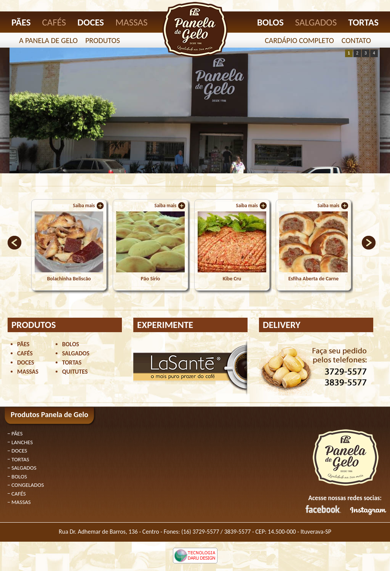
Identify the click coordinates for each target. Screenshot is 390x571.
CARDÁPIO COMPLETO (299, 40)
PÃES (21, 22)
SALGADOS (316, 22)
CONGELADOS (27, 484)
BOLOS (270, 22)
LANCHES (22, 442)
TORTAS (363, 22)
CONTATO (356, 40)
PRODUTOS (102, 40)
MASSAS (131, 22)
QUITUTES (75, 371)
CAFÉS (54, 22)
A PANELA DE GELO (48, 40)
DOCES (90, 22)
